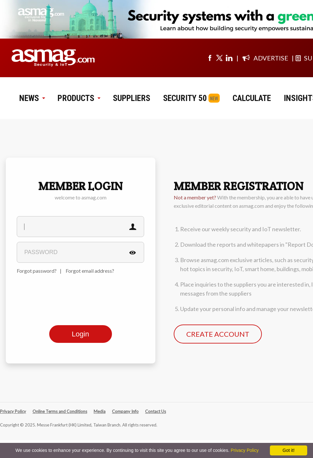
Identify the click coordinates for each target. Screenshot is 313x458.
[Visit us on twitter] (219, 58)
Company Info (125, 411)
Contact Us (155, 411)
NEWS (32, 98)
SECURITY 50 (185, 98)
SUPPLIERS (131, 98)
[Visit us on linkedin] (229, 58)
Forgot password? (37, 271)
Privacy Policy (13, 411)
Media (100, 411)
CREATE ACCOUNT (217, 334)
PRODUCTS (79, 98)
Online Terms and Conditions (59, 411)
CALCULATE (252, 98)
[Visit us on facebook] (209, 58)
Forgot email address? (90, 271)
